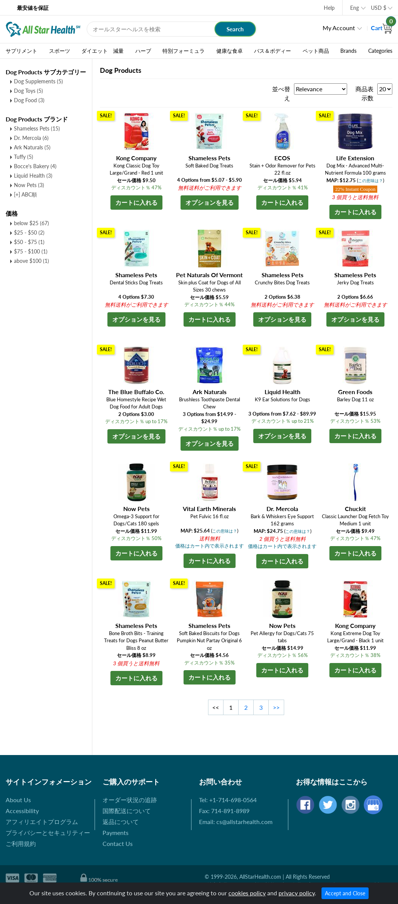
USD (378, 8)
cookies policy (247, 892)
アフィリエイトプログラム (42, 821)
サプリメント (21, 51)
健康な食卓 (229, 51)
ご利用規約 (21, 843)
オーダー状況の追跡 (130, 799)
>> (276, 707)
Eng (354, 8)
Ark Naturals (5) (32, 147)
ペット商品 (316, 51)
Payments (116, 832)
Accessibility (22, 810)
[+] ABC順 (25, 194)
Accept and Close (345, 893)
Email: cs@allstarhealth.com (235, 821)
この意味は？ (370, 180)
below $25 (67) (31, 223)
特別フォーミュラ (183, 51)
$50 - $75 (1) (29, 242)
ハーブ (143, 51)
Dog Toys (28, 90)
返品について (121, 821)
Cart (381, 27)
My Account (339, 27)
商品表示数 (364, 93)
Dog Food (29, 100)
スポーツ (59, 51)
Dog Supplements (38, 81)
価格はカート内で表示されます (209, 546)
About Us (18, 799)
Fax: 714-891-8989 (224, 810)
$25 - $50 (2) (29, 232)
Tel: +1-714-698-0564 (228, 799)
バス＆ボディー (272, 51)
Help (329, 8)
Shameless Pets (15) (37, 128)
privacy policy (297, 892)
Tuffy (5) (23, 156)
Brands (348, 51)
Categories (380, 51)
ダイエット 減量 (102, 51)
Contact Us (118, 843)
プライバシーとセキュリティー (48, 832)
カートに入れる (136, 202)
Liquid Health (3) (33, 175)
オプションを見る (209, 202)
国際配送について (127, 810)
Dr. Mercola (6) (31, 138)
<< (215, 707)
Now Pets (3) (29, 185)
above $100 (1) (31, 261)
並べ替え (281, 93)
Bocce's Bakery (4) (35, 166)
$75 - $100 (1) (30, 251)
